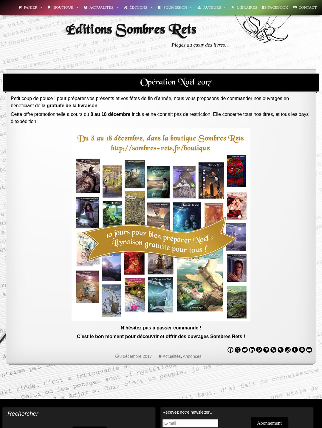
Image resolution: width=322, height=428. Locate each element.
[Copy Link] (281, 350)
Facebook (278, 7)
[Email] (309, 350)
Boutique (66, 7)
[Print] (302, 350)
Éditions (141, 7)
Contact (308, 7)
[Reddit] (245, 350)
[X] (238, 350)
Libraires (247, 7)
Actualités (104, 7)
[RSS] (273, 350)
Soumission (178, 7)
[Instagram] (288, 350)
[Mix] (266, 350)
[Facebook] (230, 350)
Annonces (192, 356)
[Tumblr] (295, 350)
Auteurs (215, 7)
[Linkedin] (252, 350)
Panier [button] (33, 7)
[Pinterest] (259, 350)
